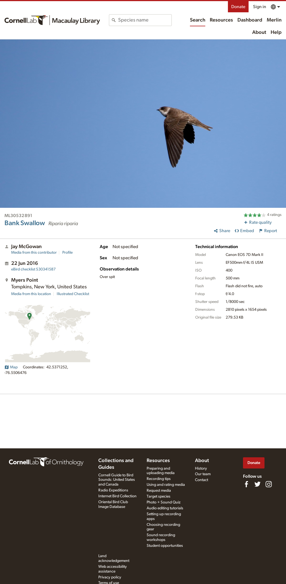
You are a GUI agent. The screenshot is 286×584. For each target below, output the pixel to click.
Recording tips (159, 479)
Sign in (259, 6)
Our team (203, 474)
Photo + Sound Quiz (163, 502)
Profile (67, 253)
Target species (158, 496)
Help (276, 32)
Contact (201, 480)
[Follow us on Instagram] (268, 484)
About (259, 32)
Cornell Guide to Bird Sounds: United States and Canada (116, 480)
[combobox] (144, 20)
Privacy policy (109, 577)
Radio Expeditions (113, 490)
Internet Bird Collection (117, 496)
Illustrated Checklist (73, 294)
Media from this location (31, 294)
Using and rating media (166, 485)
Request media (159, 491)
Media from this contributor (34, 253)
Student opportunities (165, 546)
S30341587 (33, 269)
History (201, 468)
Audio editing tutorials (165, 508)
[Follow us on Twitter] (257, 484)
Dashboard (249, 20)
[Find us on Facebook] (246, 484)
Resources (221, 20)
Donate (238, 6)
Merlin (274, 20)
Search (197, 20)
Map (11, 367)
